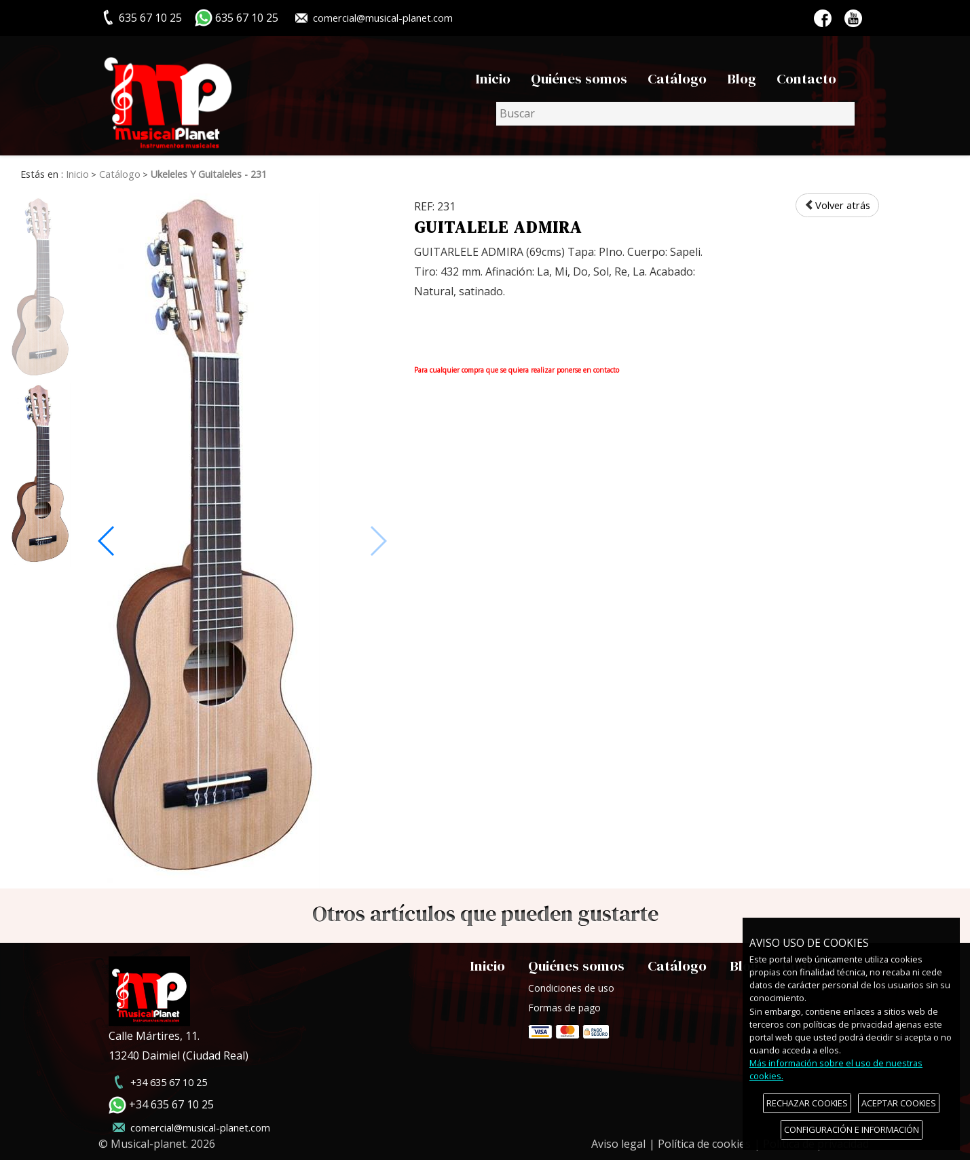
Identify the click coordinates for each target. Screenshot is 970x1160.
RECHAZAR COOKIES (807, 1103)
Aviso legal (618, 1143)
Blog (741, 78)
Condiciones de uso (571, 987)
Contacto (806, 78)
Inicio (492, 78)
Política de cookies (704, 1143)
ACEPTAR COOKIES (898, 1103)
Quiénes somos (579, 78)
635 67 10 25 (246, 17)
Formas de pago (569, 1027)
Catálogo (677, 78)
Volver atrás (834, 205)
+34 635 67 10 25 (171, 1081)
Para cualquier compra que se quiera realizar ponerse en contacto (516, 370)
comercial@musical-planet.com (389, 17)
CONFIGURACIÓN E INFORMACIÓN (851, 1129)
